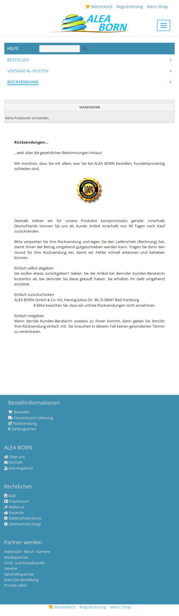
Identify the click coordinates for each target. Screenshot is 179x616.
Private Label (15, 585)
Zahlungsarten (22, 429)
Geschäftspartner (19, 574)
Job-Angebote (18, 468)
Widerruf (14, 507)
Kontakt (13, 462)
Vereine (10, 568)
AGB (9, 496)
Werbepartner (16, 557)
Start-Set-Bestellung (21, 580)
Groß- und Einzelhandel (24, 563)
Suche (84, 48)
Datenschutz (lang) (22, 524)
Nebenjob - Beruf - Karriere (27, 551)
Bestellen (18, 60)
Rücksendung (22, 82)
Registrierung (93, 607)
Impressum (16, 501)
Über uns (14, 457)
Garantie (14, 512)
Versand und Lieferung (30, 418)
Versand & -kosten (28, 71)
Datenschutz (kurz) (22, 518)
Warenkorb (62, 607)
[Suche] (59, 48)
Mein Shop (120, 607)
